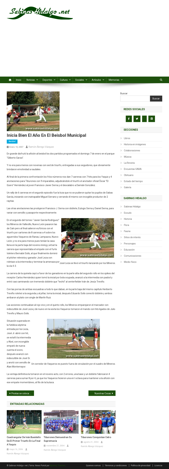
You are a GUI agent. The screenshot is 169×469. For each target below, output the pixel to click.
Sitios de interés (132, 237)
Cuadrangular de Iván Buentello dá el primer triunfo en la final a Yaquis (24, 441)
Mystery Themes (57, 465)
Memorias (114, 80)
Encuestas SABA (133, 169)
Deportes (47, 80)
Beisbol (12, 141)
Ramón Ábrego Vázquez (41, 147)
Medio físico (130, 262)
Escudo (128, 213)
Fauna (127, 231)
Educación (129, 249)
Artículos (96, 80)
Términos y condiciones (116, 465)
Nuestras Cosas (103, 393)
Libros (127, 138)
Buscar (124, 93)
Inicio (18, 80)
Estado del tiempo (133, 181)
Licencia (158, 465)
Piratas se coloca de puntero (22, 393)
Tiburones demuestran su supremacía (58, 439)
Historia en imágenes (135, 144)
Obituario (129, 175)
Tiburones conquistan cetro (96, 437)
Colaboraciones (132, 150)
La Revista (129, 163)
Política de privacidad (140, 465)
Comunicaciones (132, 256)
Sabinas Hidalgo (132, 206)
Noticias (31, 80)
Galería (127, 187)
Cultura (64, 80)
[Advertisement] (84, 52)
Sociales (79, 80)
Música (127, 156)
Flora (126, 225)
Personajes (130, 243)
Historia (128, 219)
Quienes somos (93, 465)
